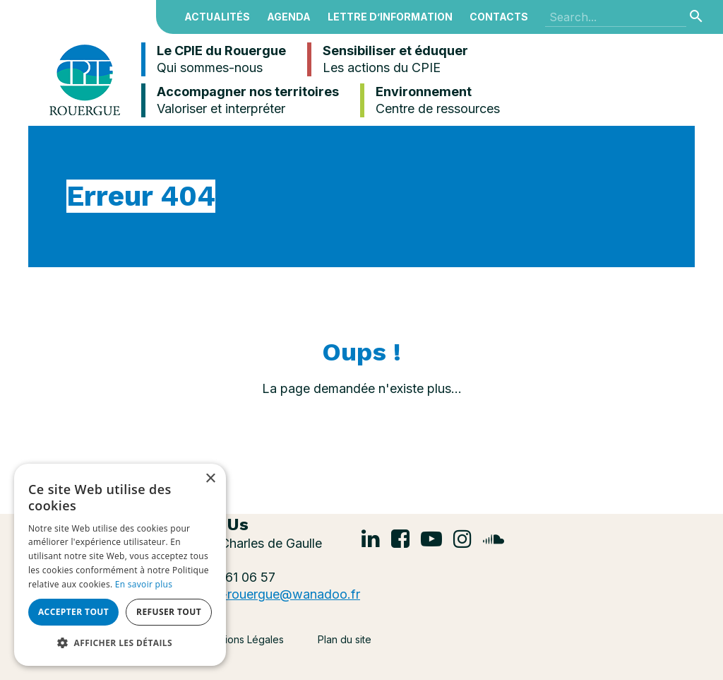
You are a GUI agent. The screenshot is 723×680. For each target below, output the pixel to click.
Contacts (499, 17)
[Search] (615, 17)
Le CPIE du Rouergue (213, 59)
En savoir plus (143, 584)
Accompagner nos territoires (240, 100)
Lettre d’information (390, 17)
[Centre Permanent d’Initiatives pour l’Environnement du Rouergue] (84, 78)
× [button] (210, 479)
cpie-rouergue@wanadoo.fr (278, 594)
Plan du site (344, 639)
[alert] (120, 565)
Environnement (430, 100)
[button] (120, 643)
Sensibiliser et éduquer (387, 59)
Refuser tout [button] (168, 612)
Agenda (289, 17)
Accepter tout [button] (73, 612)
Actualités (217, 17)
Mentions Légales (243, 639)
